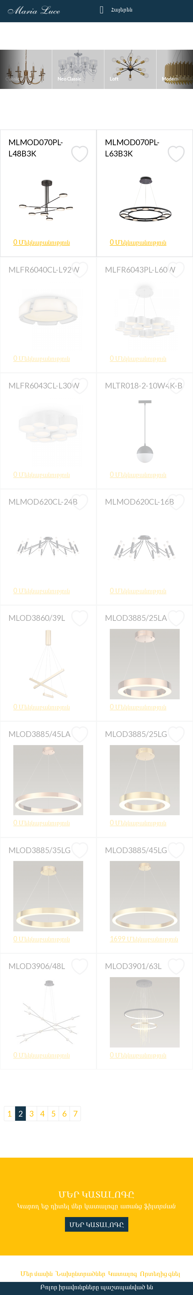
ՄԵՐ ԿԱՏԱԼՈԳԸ (96, 1224)
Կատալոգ (122, 1273)
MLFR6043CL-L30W (44, 385)
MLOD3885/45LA (39, 734)
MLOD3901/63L (133, 966)
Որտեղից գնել (160, 1273)
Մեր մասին (36, 1273)
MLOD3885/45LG (136, 850)
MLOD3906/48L (36, 966)
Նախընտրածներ (80, 1273)
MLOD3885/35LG (39, 850)
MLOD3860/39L (36, 617)
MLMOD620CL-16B (139, 501)
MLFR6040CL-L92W (44, 269)
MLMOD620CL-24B (43, 501)
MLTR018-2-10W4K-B (144, 385)
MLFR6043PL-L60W (140, 269)
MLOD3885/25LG (136, 734)
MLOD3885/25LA (136, 617)
